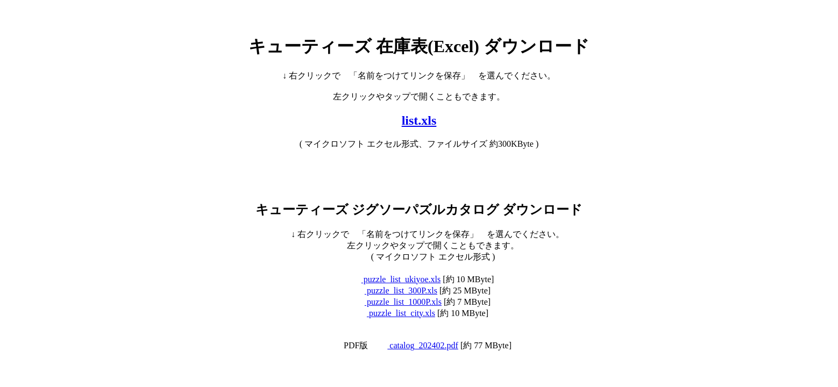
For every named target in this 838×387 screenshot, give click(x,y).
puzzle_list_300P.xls (401, 290)
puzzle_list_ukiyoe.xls (401, 279)
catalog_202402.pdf (422, 345)
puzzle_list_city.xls (401, 313)
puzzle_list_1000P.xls (403, 301)
